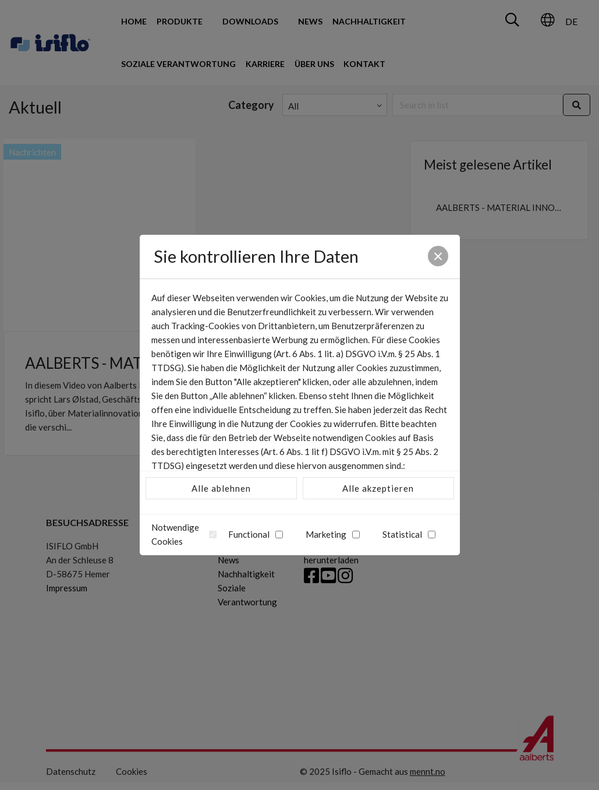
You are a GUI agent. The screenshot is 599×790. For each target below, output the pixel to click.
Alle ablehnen (221, 488)
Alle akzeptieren (378, 488)
